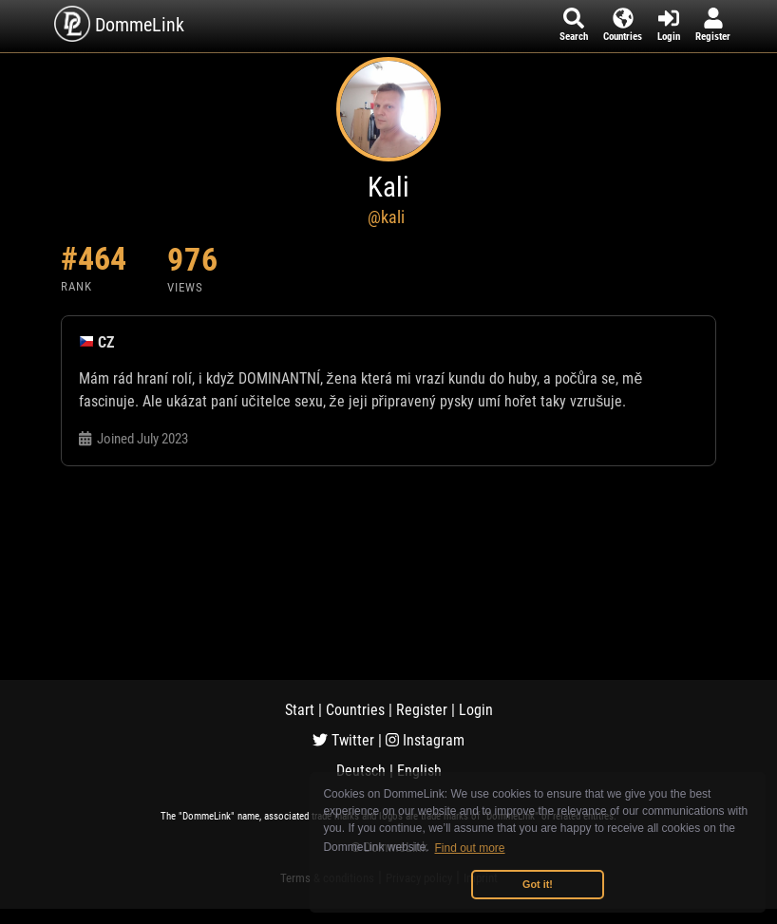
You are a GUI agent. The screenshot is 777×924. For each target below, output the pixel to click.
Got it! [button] (537, 884)
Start (299, 710)
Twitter (343, 740)
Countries (355, 710)
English (419, 771)
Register (421, 710)
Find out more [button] (470, 848)
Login (476, 710)
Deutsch (361, 771)
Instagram (425, 740)
